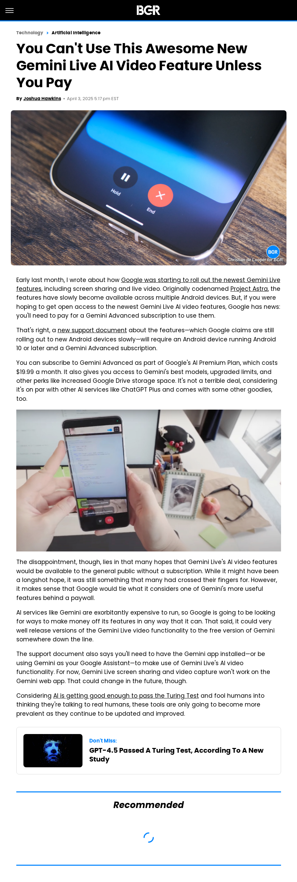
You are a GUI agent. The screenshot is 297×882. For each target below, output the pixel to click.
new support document (92, 331)
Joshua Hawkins (42, 98)
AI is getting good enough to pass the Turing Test (126, 696)
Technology (29, 33)
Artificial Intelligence (76, 33)
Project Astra (249, 289)
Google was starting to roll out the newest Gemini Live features (148, 285)
